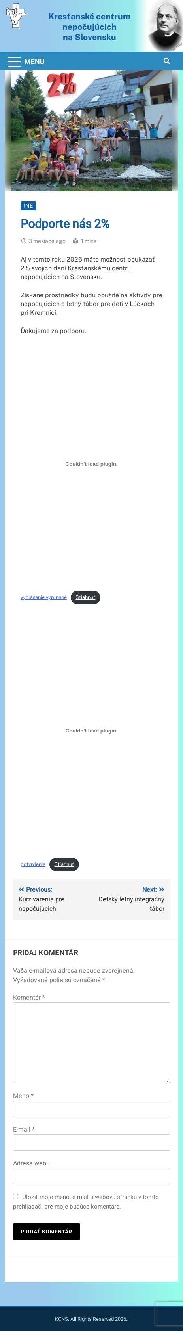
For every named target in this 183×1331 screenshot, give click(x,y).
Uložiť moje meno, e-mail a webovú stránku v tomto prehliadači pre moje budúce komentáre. (86, 1202)
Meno (23, 1096)
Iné (28, 206)
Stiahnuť (85, 597)
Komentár (29, 997)
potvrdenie (33, 864)
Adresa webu (31, 1163)
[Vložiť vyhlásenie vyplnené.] (91, 464)
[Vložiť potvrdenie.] (91, 731)
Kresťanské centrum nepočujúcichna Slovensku (89, 26)
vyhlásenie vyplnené (44, 597)
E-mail (24, 1129)
